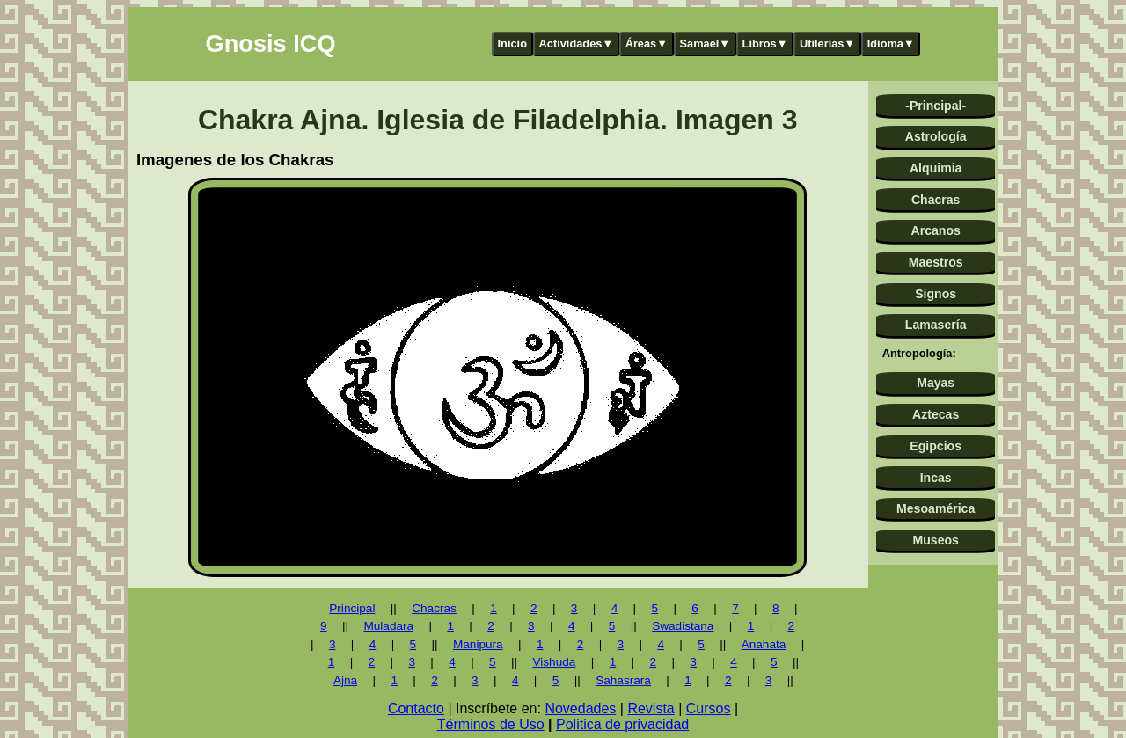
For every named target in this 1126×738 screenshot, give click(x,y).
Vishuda (553, 662)
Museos (935, 540)
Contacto (416, 708)
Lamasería (936, 325)
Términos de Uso (491, 724)
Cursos (708, 708)
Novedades (580, 708)
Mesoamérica (935, 508)
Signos (935, 294)
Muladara (388, 625)
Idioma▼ (891, 43)
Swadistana (682, 625)
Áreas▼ (646, 43)
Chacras (936, 200)
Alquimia (935, 168)
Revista (650, 708)
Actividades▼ (576, 43)
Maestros (936, 262)
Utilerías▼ (827, 43)
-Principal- (935, 106)
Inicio (512, 43)
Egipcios (935, 446)
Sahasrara (623, 680)
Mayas (935, 383)
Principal (352, 608)
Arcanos (936, 230)
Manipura (478, 644)
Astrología (936, 136)
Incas (936, 478)
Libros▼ (765, 43)
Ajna (345, 680)
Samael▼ (704, 43)
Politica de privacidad (622, 724)
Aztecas (935, 414)
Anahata (764, 644)
